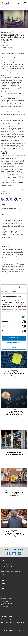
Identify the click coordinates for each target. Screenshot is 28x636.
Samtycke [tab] (5, 291)
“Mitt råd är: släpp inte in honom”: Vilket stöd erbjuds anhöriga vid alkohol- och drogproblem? (14, 413)
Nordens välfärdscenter (16, 619)
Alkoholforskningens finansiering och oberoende (14, 453)
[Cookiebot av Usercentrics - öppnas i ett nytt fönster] (20, 287)
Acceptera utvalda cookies (14, 342)
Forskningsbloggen (6, 606)
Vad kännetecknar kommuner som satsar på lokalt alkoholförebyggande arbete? (14, 533)
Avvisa (14, 347)
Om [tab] (23, 291)
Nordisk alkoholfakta (6, 603)
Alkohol (3, 583)
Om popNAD (4, 601)
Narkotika (3, 585)
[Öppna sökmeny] (18, 3)
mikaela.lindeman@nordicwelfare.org (10, 571)
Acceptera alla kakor (14, 337)
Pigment (23, 622)
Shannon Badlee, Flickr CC (12, 208)
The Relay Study (8, 116)
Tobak (2, 588)
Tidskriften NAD (5, 604)
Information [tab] (14, 291)
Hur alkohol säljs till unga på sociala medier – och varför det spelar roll (14, 373)
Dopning (3, 586)
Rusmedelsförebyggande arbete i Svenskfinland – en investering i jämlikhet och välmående (14, 493)
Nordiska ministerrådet (19, 630)
